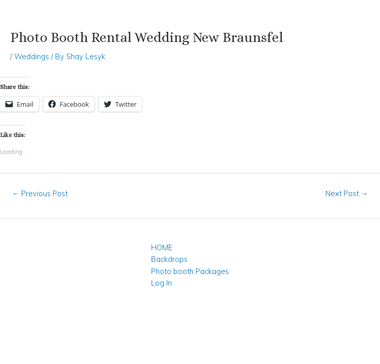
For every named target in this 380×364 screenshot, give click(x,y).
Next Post (346, 193)
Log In (161, 283)
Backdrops (169, 259)
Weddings (31, 56)
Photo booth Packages (190, 271)
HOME (161, 247)
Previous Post (40, 193)
